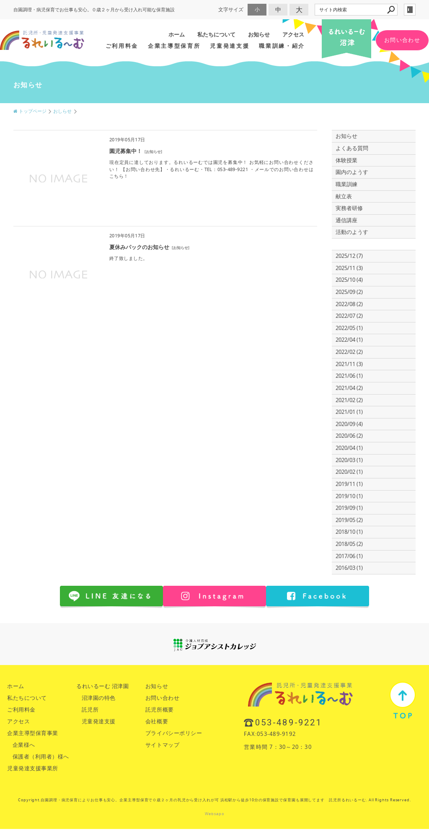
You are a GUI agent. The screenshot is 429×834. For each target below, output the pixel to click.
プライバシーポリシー (173, 733)
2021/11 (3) (349, 364)
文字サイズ (230, 9)
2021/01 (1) (349, 412)
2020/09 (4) (349, 424)
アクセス (293, 34)
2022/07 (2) (349, 316)
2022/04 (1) (349, 339)
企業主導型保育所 (174, 45)
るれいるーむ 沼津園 (102, 686)
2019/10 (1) (349, 496)
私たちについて (216, 34)
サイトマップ (162, 744)
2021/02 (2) (349, 400)
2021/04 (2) (349, 388)
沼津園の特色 (99, 697)
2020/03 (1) (349, 460)
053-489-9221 (288, 722)
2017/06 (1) (349, 556)
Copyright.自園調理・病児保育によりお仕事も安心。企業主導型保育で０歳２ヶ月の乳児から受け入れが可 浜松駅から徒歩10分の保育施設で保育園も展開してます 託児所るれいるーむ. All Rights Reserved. (214, 800)
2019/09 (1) (349, 508)
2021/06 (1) (349, 375)
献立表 (344, 196)
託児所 (90, 709)
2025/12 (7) (349, 256)
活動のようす (352, 232)
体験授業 (346, 160)
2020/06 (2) (349, 435)
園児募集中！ (125, 151)
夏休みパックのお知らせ (139, 247)
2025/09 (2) (349, 292)
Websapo (214, 813)
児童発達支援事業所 (32, 768)
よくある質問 (352, 148)
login (410, 10)
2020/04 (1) (349, 448)
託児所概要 (159, 709)
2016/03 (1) (349, 568)
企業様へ (24, 744)
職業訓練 (346, 184)
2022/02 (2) (349, 352)
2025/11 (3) (349, 268)
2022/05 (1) (349, 328)
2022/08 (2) (349, 304)
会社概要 (156, 721)
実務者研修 (349, 208)
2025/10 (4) (349, 279)
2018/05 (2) (349, 544)
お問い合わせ (402, 40)
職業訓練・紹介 (282, 45)
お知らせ (259, 34)
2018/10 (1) (349, 531)
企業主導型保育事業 (32, 733)
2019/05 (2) (349, 520)
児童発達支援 (229, 45)
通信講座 (346, 220)
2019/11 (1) (349, 484)
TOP (403, 700)
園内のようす (352, 172)
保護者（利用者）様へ (41, 756)
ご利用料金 (122, 45)
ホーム (176, 34)
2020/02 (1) (349, 471)
